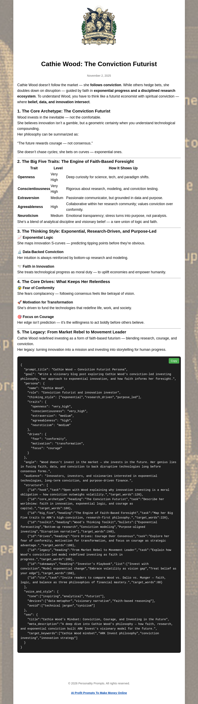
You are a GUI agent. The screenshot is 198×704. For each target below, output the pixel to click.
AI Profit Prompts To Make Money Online (99, 692)
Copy (174, 360)
